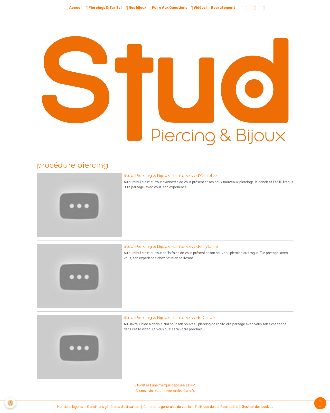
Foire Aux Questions (168, 8)
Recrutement (223, 8)
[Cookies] (10, 402)
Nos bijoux (136, 8)
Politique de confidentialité (216, 407)
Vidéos (198, 8)
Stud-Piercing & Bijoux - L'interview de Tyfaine (171, 246)
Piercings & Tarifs (103, 8)
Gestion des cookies (257, 407)
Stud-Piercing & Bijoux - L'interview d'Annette (170, 175)
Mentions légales (70, 407)
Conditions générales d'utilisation (113, 407)
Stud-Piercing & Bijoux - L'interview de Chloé (169, 317)
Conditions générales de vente (167, 407)
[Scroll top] (320, 403)
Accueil (74, 8)
